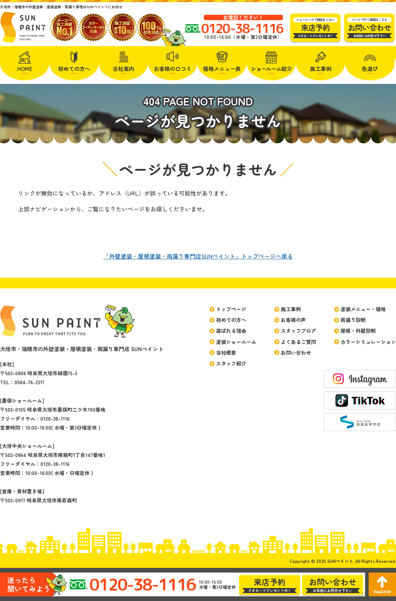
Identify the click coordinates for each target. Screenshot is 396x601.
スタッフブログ (298, 330)
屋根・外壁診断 (358, 330)
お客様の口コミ (173, 68)
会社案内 (123, 68)
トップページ (231, 309)
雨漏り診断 (353, 319)
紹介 (271, 68)
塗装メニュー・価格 (363, 309)
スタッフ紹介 (231, 363)
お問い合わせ (296, 352)
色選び (370, 68)
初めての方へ (74, 68)
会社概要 (226, 352)
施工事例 (321, 68)
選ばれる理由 (231, 330)
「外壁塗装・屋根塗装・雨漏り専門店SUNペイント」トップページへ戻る (198, 256)
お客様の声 (293, 319)
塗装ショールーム (236, 341)
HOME (24, 68)
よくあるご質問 (298, 341)
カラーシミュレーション (368, 341)
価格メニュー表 (222, 68)
